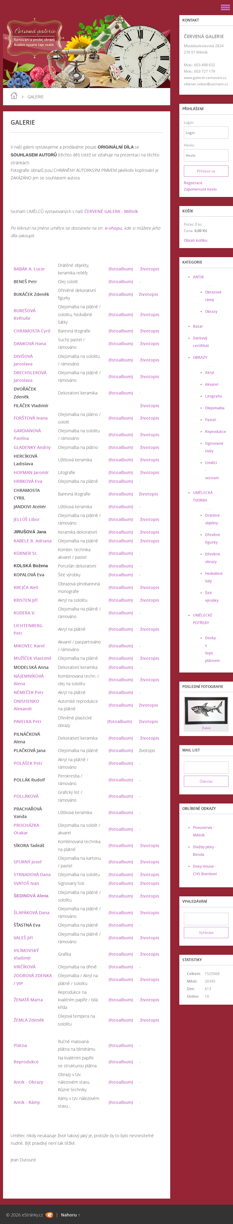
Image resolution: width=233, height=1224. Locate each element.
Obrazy (211, 311)
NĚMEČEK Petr (29, 692)
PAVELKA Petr (28, 721)
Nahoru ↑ (70, 1215)
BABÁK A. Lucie (29, 269)
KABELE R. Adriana (33, 541)
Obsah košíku (196, 240)
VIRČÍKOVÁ (24, 967)
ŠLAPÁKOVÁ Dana (31, 912)
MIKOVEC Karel (29, 646)
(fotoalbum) (121, 269)
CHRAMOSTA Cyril (32, 331)
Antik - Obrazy (28, 1082)
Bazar (198, 326)
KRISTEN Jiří (26, 600)
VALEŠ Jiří (23, 938)
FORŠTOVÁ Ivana (31, 418)
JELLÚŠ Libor (27, 519)
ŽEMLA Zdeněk (29, 1020)
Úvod (14, 95)
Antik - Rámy (27, 1102)
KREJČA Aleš (26, 587)
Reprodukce (26, 1062)
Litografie (213, 396)
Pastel (210, 419)
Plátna (20, 1045)
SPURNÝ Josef (28, 862)
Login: (189, 122)
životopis (149, 269)
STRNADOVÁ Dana (32, 874)
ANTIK (198, 277)
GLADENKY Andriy (32, 447)
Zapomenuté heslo (200, 189)
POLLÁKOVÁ (26, 796)
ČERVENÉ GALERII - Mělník (111, 211)
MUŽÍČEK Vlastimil (32, 658)
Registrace (193, 182)
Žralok (206, 728)
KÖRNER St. (26, 553)
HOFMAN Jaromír (31, 472)
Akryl (209, 372)
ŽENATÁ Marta (28, 1000)
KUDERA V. (24, 613)
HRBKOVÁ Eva (28, 481)
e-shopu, (114, 228)
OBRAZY (200, 357)
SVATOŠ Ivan (26, 883)
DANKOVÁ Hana (30, 343)
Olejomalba (215, 408)
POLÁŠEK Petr (28, 763)
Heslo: (189, 145)
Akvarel (211, 384)
